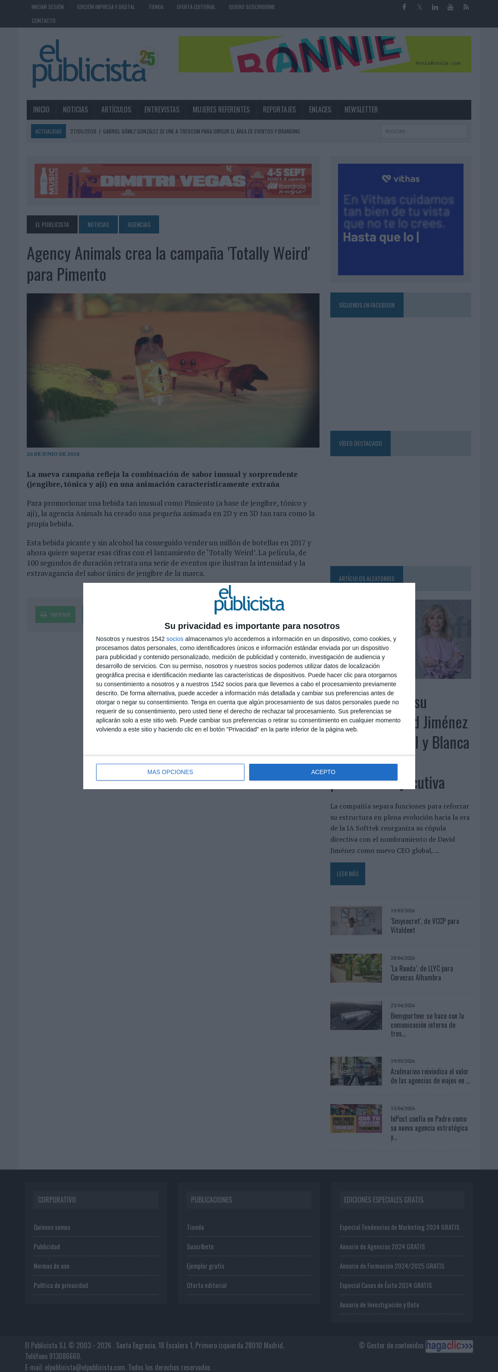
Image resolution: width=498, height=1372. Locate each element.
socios (175, 639)
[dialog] (249, 686)
